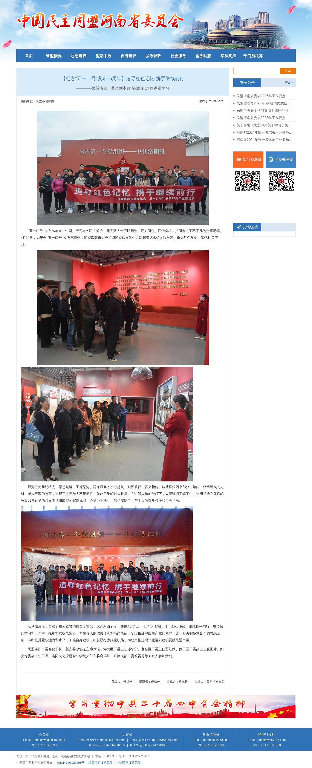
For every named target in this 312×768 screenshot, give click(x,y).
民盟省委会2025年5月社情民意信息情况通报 (264, 103)
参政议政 (153, 56)
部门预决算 (253, 56)
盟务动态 (203, 56)
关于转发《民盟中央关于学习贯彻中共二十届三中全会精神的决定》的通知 (264, 125)
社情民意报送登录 (128, 762)
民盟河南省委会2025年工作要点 (261, 118)
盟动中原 (103, 56)
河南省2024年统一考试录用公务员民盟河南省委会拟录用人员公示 (264, 132)
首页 (29, 56)
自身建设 (128, 56)
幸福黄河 (228, 56)
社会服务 (178, 56)
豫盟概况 (53, 56)
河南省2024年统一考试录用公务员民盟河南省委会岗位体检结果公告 (264, 140)
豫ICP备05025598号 (71, 762)
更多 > (289, 82)
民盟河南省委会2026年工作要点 (261, 96)
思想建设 (78, 56)
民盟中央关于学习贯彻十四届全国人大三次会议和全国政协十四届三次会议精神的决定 (264, 110)
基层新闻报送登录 (100, 762)
